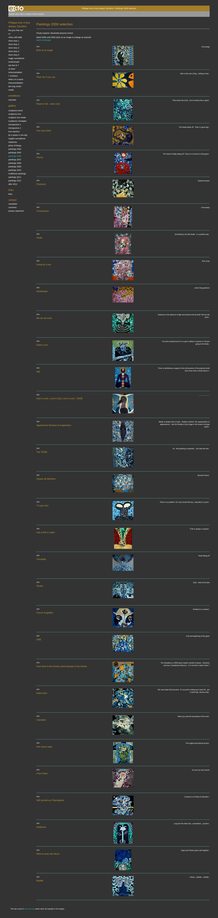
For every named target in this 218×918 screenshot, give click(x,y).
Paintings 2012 (14, 181)
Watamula (12, 142)
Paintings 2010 (14, 170)
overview (12, 100)
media (11, 90)
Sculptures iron (14, 114)
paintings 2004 (14, 149)
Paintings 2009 (14, 166)
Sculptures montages (17, 121)
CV (9, 34)
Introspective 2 (14, 128)
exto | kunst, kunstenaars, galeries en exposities (16, 8)
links (10, 194)
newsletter (12, 204)
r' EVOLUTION (13, 76)
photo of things (14, 145)
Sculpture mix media (17, 117)
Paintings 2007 (14, 159)
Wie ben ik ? (13, 65)
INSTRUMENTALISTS (15, 72)
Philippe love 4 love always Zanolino (97, 8)
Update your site (15, 14)
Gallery (12, 105)
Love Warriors (13, 131)
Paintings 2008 (14, 163)
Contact (12, 200)
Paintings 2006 (14, 156)
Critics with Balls (15, 37)
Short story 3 (13, 48)
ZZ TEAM (11, 69)
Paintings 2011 (14, 177)
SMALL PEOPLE (13, 62)
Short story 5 (13, 55)
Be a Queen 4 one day (17, 135)
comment (12, 207)
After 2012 (12, 184)
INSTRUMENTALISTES (15, 83)
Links (10, 190)
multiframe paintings (17, 173)
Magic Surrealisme (16, 58)
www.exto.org (29, 909)
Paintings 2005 (14, 152)
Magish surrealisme (16, 138)
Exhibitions (14, 95)
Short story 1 (13, 41)
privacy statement (16, 211)
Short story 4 (13, 51)
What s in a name (15, 79)
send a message (43, 40)
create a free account (34, 14)
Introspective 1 (14, 124)
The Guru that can (15, 30)
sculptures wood (15, 110)
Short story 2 (13, 44)
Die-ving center (14, 86)
